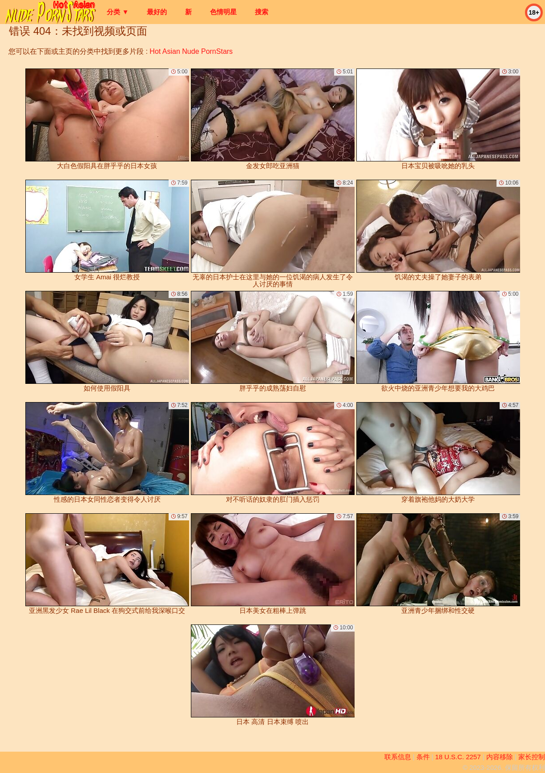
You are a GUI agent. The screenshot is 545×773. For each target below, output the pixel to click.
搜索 (261, 12)
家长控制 (531, 757)
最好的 (157, 12)
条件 (423, 757)
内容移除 (499, 757)
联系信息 (397, 757)
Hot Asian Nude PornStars (191, 51)
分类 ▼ (118, 12)
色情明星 (223, 12)
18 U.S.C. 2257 (458, 757)
